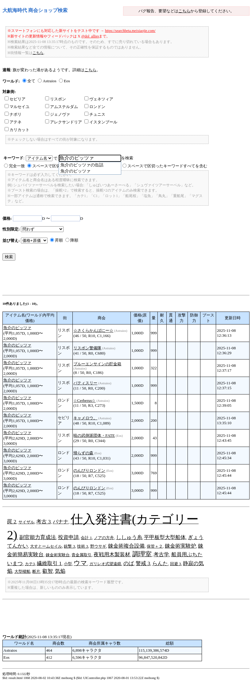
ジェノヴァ (57, 114)
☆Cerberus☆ (84, 400)
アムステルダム (61, 106)
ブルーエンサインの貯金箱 (97, 364)
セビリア (15, 99)
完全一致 (17, 166)
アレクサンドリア (63, 122)
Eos (67, 81)
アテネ (13, 122)
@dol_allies (90, 36)
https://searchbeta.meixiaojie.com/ (130, 31)
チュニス (94, 114)
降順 (74, 240)
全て (31, 81)
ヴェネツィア (98, 99)
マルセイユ (17, 106)
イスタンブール (100, 122)
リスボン (55, 99)
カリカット (17, 129)
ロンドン (94, 106)
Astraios (49, 81)
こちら (184, 11)
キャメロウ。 (85, 418)
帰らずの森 (83, 453)
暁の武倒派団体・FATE (94, 435)
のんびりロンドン (89, 470)
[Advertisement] (114, 279)
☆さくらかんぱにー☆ (93, 330)
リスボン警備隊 (87, 348)
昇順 (59, 240)
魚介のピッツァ (17, 327)
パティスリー (85, 383)
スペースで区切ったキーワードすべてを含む (167, 166)
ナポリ (13, 114)
